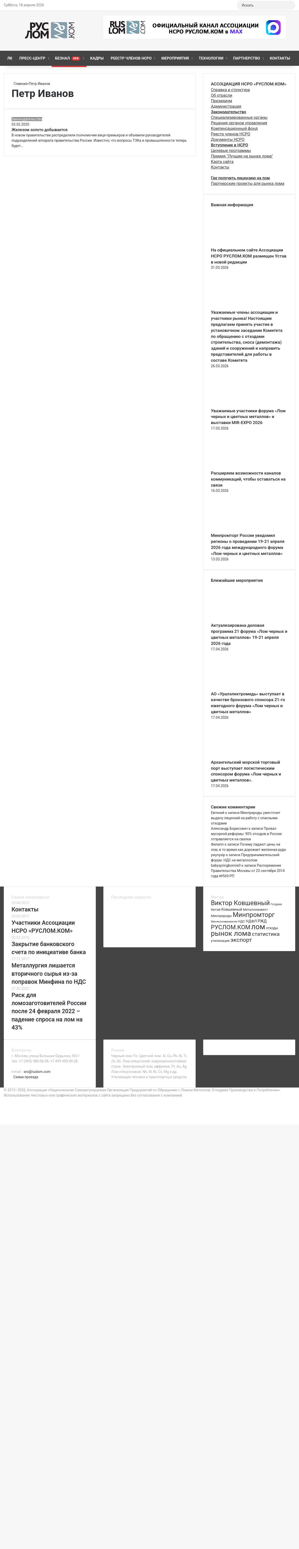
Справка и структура (230, 89)
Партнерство (246, 58)
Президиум (221, 100)
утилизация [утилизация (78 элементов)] (220, 941)
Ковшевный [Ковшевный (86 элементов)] (231, 909)
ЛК (9, 58)
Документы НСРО (228, 139)
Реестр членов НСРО (131, 58)
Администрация (226, 106)
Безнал (68, 58)
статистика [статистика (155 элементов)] (265, 934)
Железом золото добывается (39, 129)
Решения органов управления (239, 123)
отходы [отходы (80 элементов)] (272, 928)
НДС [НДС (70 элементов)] (241, 921)
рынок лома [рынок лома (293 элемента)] (231, 933)
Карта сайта (222, 161)
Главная (19, 84)
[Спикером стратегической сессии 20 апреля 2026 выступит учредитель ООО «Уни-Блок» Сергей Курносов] (177, 924)
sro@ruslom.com (37, 1072)
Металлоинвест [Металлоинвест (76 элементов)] (255, 909)
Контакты (280, 58)
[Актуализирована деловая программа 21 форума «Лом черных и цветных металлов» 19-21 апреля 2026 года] (238, 620)
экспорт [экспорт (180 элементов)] (241, 940)
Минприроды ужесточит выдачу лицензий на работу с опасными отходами (245, 818)
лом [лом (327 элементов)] (258, 926)
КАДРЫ (97, 58)
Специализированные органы (239, 117)
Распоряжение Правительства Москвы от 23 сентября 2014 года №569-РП (248, 870)
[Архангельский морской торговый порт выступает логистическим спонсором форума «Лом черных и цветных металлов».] (238, 757)
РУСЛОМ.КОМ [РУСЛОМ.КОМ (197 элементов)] (230, 927)
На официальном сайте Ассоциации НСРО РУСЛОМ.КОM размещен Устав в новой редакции (248, 256)
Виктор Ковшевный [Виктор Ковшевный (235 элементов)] (240, 903)
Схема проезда (25, 1077)
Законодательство (27, 119)
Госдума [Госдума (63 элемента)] (276, 904)
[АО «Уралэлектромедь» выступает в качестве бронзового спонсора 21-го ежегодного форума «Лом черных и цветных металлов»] (238, 688)
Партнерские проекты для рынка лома (247, 183)
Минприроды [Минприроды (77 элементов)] (221, 916)
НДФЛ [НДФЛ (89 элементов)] (251, 921)
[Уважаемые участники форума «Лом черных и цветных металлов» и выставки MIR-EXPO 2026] (238, 405)
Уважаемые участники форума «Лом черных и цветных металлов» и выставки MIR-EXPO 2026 (248, 416)
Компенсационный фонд (234, 128)
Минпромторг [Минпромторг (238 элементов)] (254, 914)
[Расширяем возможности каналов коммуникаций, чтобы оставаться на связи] (238, 468)
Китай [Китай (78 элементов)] (215, 909)
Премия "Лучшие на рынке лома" (242, 156)
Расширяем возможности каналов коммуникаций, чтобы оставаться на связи (248, 479)
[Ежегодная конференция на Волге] (149, 937)
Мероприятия (175, 58)
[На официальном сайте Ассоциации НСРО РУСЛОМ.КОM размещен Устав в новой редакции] (238, 244)
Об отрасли (221, 95)
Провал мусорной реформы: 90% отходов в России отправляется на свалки (246, 834)
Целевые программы (231, 150)
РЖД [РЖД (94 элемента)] (262, 921)
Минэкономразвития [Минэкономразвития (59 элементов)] (224, 921)
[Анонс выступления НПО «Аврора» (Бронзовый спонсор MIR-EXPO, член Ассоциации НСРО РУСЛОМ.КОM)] (149, 924)
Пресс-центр (32, 58)
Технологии (211, 58)
